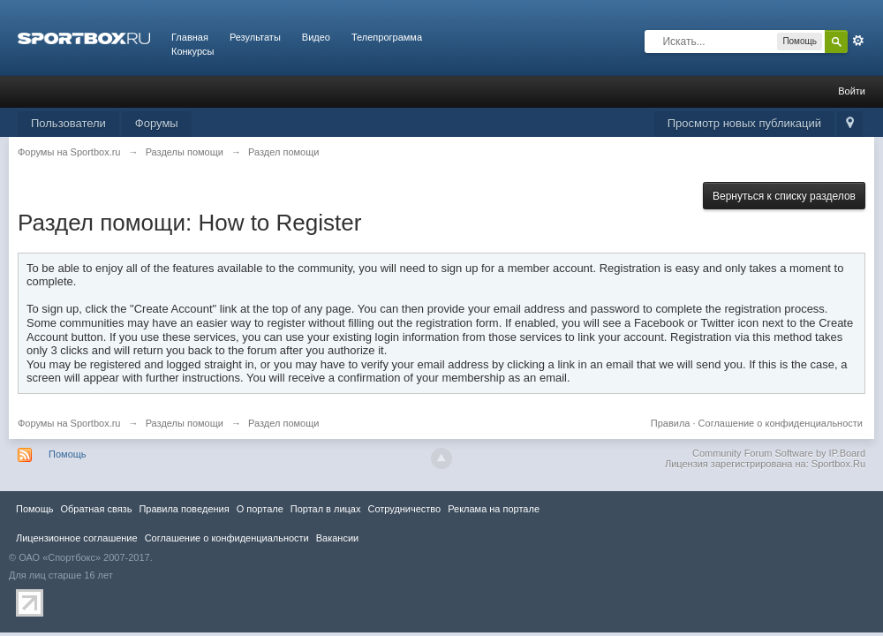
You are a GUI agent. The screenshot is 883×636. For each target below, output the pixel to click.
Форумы (156, 123)
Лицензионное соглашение (77, 538)
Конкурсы (192, 51)
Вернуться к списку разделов (784, 196)
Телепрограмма (386, 37)
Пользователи (68, 123)
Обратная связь (96, 509)
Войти (851, 91)
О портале (260, 509)
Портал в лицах (326, 509)
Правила (671, 423)
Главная (189, 37)
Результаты (255, 37)
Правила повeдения (184, 509)
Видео (316, 37)
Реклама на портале (494, 509)
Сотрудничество (404, 509)
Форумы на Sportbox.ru (69, 423)
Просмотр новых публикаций (744, 123)
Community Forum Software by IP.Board (778, 453)
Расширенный (858, 41)
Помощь (68, 454)
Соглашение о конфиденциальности (780, 423)
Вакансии (337, 538)
